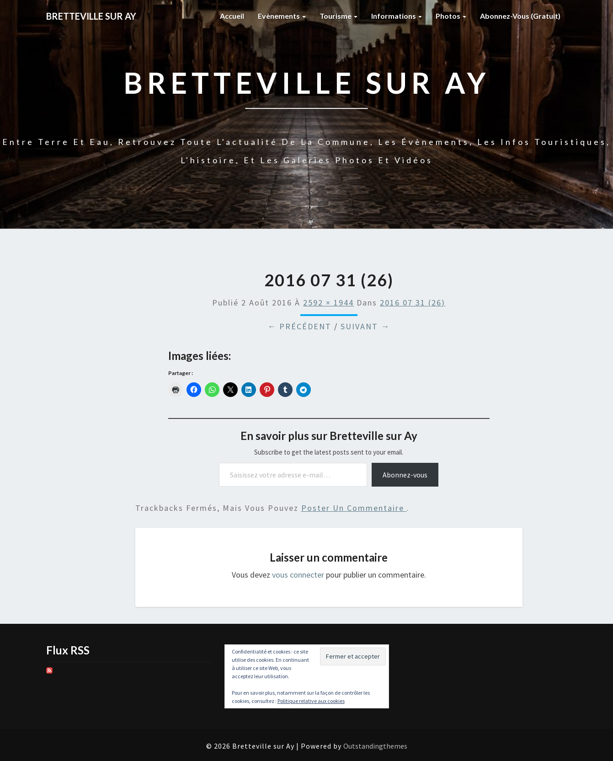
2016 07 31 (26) (412, 302)
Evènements (282, 15)
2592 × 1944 (328, 302)
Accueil (232, 15)
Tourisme (338, 15)
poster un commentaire (354, 508)
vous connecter (298, 574)
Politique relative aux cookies (311, 700)
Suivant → (365, 326)
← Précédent (299, 326)
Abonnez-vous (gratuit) (520, 15)
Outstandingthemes (375, 745)
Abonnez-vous (405, 474)
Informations (396, 15)
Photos (451, 15)
